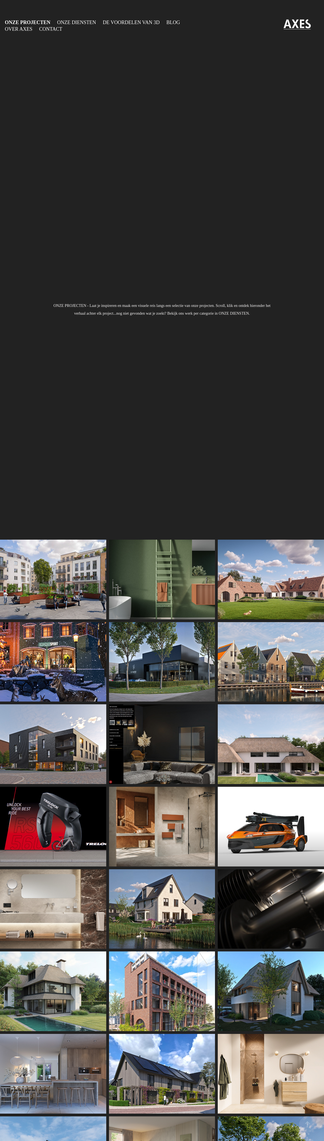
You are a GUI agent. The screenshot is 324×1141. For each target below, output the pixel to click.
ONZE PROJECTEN (28, 22)
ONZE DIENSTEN (76, 22)
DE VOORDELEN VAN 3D (131, 22)
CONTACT (51, 29)
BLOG (173, 22)
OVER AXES (19, 29)
